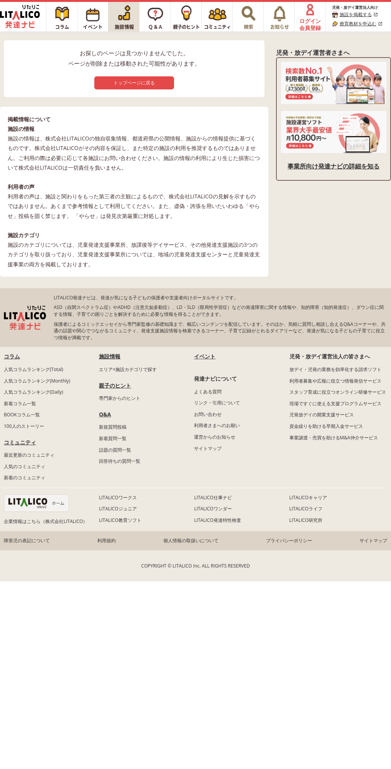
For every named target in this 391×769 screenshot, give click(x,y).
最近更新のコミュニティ (29, 455)
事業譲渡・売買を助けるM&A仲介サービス (333, 437)
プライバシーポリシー (289, 540)
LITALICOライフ (305, 508)
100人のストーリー (24, 426)
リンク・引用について (217, 402)
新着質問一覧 (113, 438)
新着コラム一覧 (20, 403)
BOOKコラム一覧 (22, 414)
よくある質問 (208, 391)
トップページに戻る (134, 82)
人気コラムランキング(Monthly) (37, 381)
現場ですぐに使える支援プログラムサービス (335, 403)
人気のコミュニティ (24, 466)
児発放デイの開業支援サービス (321, 414)
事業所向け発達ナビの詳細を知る (334, 166)
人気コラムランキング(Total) (33, 369)
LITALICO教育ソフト (120, 520)
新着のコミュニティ (24, 477)
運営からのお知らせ (214, 437)
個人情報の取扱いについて (191, 540)
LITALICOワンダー (213, 508)
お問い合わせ (208, 414)
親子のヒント (115, 385)
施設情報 (109, 356)
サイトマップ (208, 448)
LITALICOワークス (117, 497)
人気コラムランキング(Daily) (33, 392)
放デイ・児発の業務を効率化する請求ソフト (335, 369)
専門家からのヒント (119, 398)
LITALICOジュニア (117, 508)
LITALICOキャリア (308, 497)
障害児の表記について (27, 540)
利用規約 (106, 540)
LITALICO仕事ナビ (213, 497)
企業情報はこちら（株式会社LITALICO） (45, 521)
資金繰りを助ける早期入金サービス (326, 426)
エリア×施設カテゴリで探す (128, 369)
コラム (12, 356)
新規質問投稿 (113, 427)
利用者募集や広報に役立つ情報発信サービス (335, 381)
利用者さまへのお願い (217, 425)
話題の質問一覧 (115, 450)
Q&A (105, 414)
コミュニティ (20, 442)
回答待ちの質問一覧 (119, 461)
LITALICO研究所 (305, 520)
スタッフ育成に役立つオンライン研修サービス (337, 392)
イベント (204, 356)
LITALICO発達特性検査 (217, 520)
